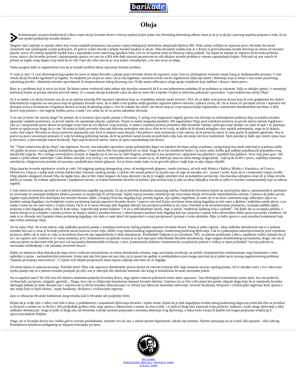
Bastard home (163, 363)
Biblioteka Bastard (138, 363)
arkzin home (148, 367)
